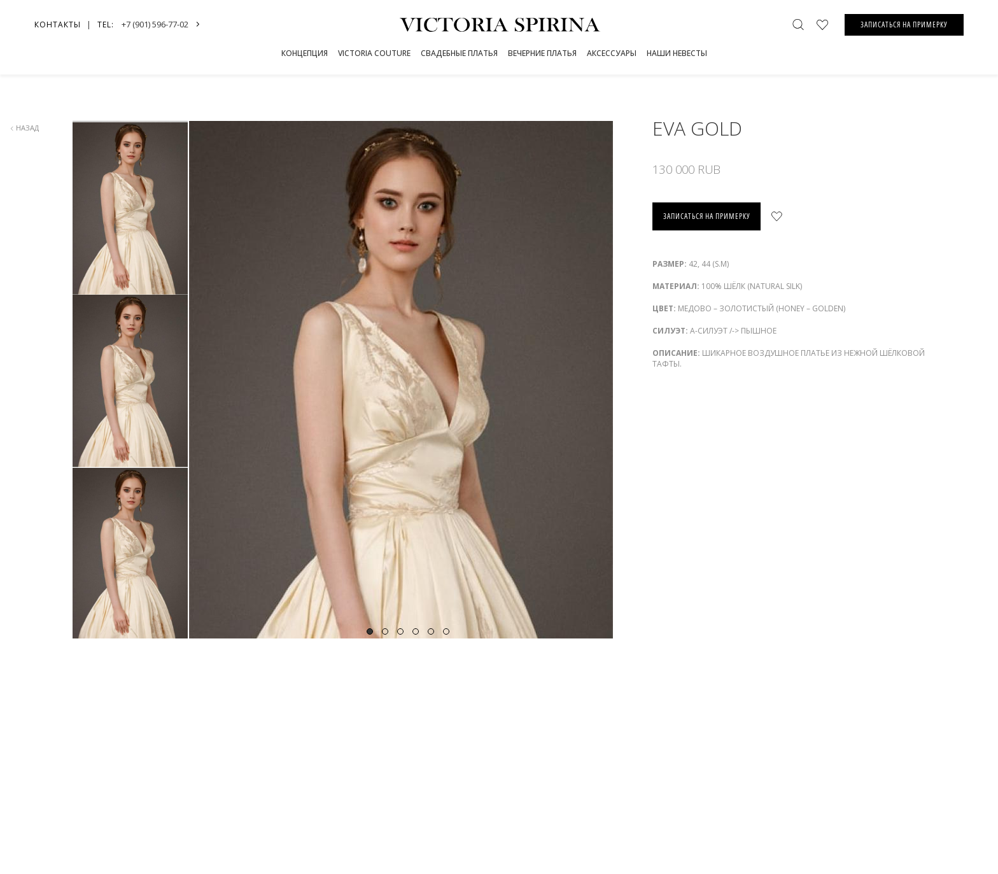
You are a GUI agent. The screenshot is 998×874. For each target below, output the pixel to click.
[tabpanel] (407, 431)
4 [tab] (415, 631)
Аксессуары (611, 53)
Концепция (304, 53)
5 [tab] (431, 631)
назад (24, 127)
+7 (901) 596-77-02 (155, 24)
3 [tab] (400, 631)
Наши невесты (677, 53)
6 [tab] (446, 631)
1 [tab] (370, 631)
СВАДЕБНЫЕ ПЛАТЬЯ (459, 53)
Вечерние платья (542, 53)
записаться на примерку (706, 216)
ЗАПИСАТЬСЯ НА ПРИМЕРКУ (904, 24)
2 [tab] (385, 631)
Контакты (57, 24)
